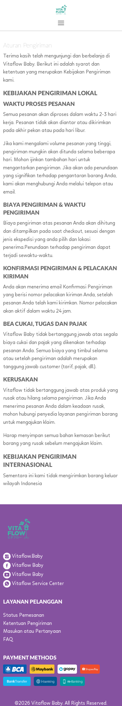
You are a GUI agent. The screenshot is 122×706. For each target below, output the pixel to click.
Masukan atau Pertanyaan (32, 631)
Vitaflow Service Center (38, 583)
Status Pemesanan (23, 615)
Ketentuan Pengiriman (27, 623)
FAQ (8, 639)
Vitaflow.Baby (27, 556)
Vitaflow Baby (27, 565)
